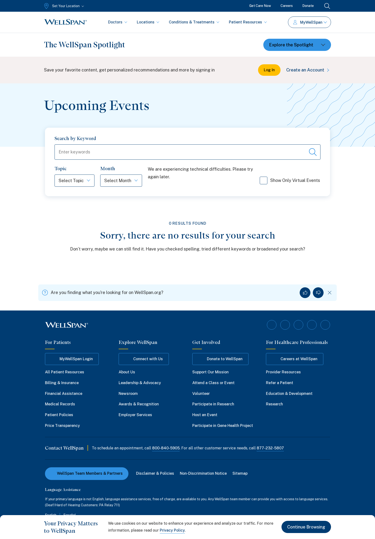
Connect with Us (144, 359)
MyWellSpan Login (72, 359)
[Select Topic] (69, 180)
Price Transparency (62, 425)
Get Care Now (260, 6)
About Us (127, 372)
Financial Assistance (63, 393)
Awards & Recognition (139, 404)
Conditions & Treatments (194, 22)
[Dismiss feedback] (329, 292)
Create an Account (308, 69)
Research (274, 404)
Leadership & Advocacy (140, 383)
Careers (287, 6)
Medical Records (60, 404)
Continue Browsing (306, 526)
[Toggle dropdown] (297, 45)
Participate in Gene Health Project (222, 425)
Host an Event (204, 415)
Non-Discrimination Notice (203, 473)
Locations (148, 22)
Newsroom (128, 393)
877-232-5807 (270, 448)
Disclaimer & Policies (155, 473)
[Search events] (313, 152)
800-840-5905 (166, 448)
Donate (308, 6)
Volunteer (201, 393)
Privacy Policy (172, 530)
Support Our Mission (210, 372)
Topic (61, 168)
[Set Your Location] (63, 6)
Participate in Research (213, 404)
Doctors (117, 22)
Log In (269, 70)
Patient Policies (59, 415)
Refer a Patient (279, 383)
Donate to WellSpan (220, 359)
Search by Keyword (75, 138)
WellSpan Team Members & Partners (87, 473)
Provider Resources (283, 372)
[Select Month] (115, 180)
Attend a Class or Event (213, 383)
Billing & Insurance (62, 383)
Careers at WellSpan (294, 359)
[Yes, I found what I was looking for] (305, 292)
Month (107, 168)
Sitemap (240, 473)
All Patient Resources (64, 372)
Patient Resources (248, 22)
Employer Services (135, 415)
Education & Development (289, 393)
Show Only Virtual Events (290, 182)
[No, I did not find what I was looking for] (318, 292)
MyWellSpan (310, 22)
